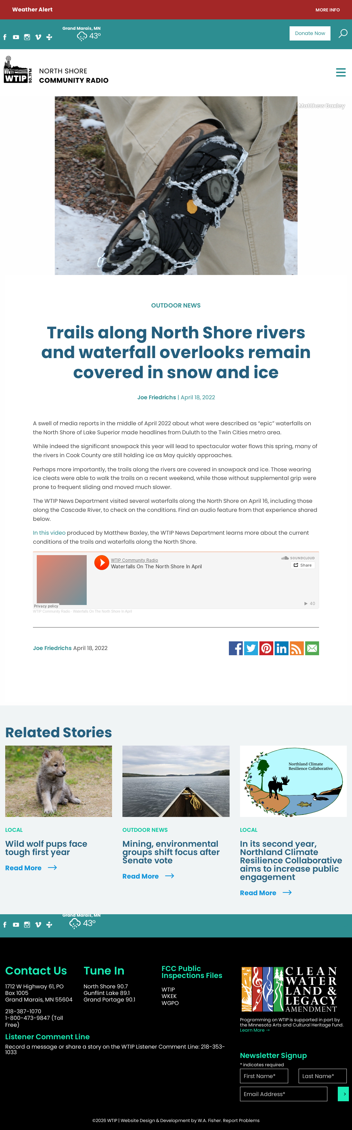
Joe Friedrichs (156, 397)
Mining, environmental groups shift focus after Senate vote (171, 852)
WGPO (170, 1003)
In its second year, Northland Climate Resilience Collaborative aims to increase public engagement (291, 860)
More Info (328, 10)
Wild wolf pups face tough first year (46, 848)
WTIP (168, 990)
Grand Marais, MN (81, 915)
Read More (32, 868)
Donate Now (310, 33)
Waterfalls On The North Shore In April (102, 611)
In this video (49, 533)
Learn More (255, 1030)
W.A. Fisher (209, 1120)
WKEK (169, 996)
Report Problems (241, 1120)
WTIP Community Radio (51, 611)
